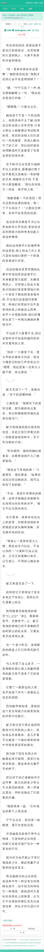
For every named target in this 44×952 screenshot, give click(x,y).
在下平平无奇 (21, 939)
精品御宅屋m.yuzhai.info (11, 925)
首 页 (5, 9)
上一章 (12, 929)
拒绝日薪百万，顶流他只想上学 (29, 945)
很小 (31, 24)
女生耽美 (11, 15)
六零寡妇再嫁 (32, 939)
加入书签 (21, 35)
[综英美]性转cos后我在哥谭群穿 (34, 942)
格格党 (4, 3)
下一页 (22, 933)
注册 (41, 3)
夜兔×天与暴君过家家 (17, 945)
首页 (4, 15)
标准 (36, 24)
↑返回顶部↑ (7, 920)
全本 (22, 9)
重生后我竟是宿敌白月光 (7, 945)
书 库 (13, 9)
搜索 (30, 9)
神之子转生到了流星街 (25, 15)
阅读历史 (29, 3)
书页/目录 (31, 929)
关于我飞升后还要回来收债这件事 (12, 942)
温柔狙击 (27, 939)
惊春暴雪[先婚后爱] (23, 942)
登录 (36, 3)
